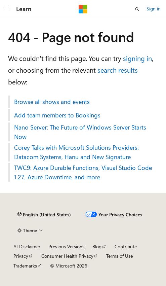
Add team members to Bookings (57, 115)
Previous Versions (66, 246)
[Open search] (137, 9)
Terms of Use (119, 256)
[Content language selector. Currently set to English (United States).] (44, 214)
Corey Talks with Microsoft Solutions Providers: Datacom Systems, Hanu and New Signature (76, 152)
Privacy (20, 256)
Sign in (154, 8)
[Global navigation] (6, 9)
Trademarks (25, 265)
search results (117, 69)
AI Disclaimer (26, 246)
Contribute (126, 246)
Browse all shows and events (52, 102)
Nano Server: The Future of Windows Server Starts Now (80, 132)
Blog (96, 246)
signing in (137, 58)
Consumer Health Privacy (67, 256)
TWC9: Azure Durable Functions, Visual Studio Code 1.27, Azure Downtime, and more (83, 172)
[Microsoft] (83, 9)
